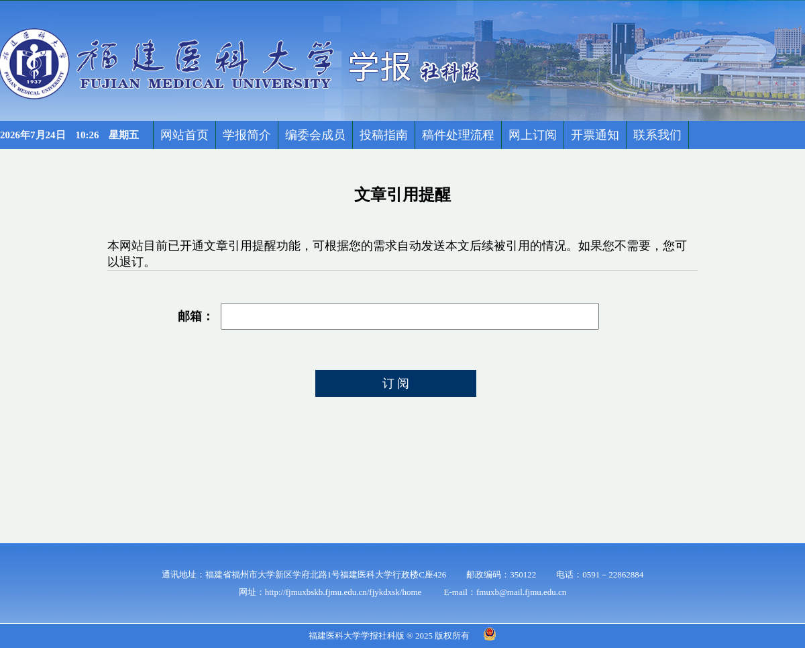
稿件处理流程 (458, 135)
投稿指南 (384, 135)
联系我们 (657, 135)
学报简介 (247, 135)
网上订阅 (532, 135)
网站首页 (184, 135)
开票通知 (595, 135)
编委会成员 (315, 135)
